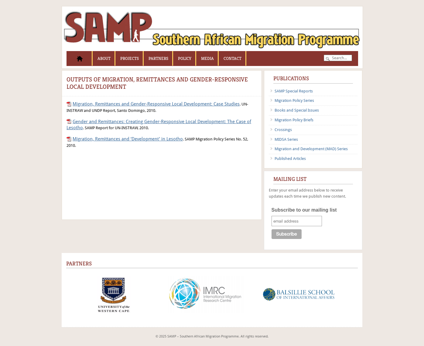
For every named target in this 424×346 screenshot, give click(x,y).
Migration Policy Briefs (294, 120)
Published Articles (290, 158)
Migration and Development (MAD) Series (311, 149)
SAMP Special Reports (294, 91)
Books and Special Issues (297, 110)
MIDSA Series (286, 139)
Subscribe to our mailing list (304, 210)
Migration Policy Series (294, 100)
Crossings (283, 129)
